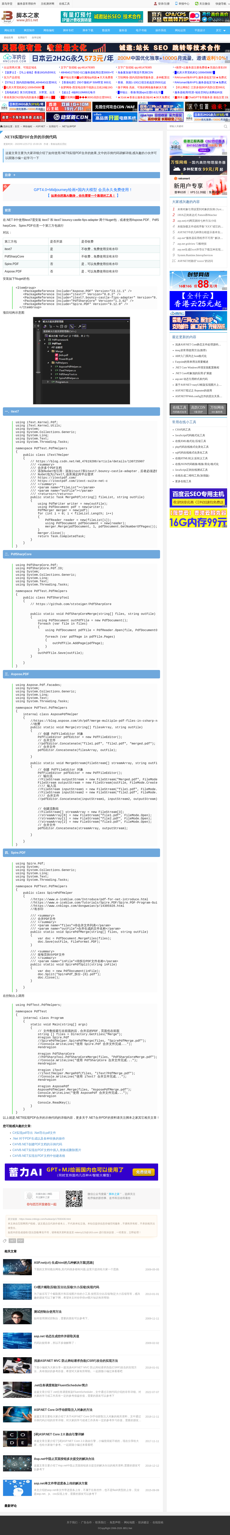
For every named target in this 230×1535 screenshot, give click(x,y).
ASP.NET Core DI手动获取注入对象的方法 (63, 1409)
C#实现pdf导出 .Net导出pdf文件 (34, 1132)
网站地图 (129, 1522)
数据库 (106, 30)
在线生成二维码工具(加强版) (192, 475)
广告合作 (86, 1522)
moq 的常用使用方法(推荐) (191, 350)
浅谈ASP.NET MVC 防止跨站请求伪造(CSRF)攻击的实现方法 (76, 1360)
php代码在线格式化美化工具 (192, 446)
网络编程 (49, 30)
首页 (17, 126)
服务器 (123, 30)
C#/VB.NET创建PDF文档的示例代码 (37, 1144)
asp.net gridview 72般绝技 (192, 243)
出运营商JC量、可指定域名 (20, 67)
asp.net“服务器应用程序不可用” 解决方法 (201, 238)
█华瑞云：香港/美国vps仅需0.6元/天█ (140, 92)
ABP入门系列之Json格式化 (191, 356)
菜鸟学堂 (7, 3)
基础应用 (8, 37)
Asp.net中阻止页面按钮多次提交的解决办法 (64, 1458)
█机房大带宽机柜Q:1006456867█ (195, 72)
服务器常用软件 (26, 3)
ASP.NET (40, 126)
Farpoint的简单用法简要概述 (191, 361)
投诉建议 (143, 1522)
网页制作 (29, 30)
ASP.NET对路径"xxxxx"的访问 (195, 261)
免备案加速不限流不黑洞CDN (135, 72)
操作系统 (160, 30)
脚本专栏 (68, 30)
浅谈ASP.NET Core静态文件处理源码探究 (199, 344)
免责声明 (115, 1522)
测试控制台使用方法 (48, 1311)
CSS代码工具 (183, 429)
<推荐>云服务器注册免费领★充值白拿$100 (201, 67)
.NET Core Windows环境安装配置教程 (197, 367)
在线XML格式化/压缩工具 (190, 441)
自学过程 (36, 37)
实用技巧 (22, 37)
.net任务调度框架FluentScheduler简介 (61, 1385)
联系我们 (100, 1522)
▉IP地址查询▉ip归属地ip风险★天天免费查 (87, 77)
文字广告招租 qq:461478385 (78, 67)
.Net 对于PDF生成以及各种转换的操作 (38, 1138)
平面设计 (200, 30)
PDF (20, 1240)
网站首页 (9, 30)
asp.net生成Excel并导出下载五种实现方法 (201, 249)
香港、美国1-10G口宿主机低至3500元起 (142, 82)
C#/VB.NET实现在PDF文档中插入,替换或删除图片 (46, 1150)
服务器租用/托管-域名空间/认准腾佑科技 (199, 92)
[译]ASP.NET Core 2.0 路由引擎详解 (59, 1434)
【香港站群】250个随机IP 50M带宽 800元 (86, 82)
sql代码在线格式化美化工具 (191, 452)
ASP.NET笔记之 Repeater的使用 (193, 390)
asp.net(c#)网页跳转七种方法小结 (196, 220)
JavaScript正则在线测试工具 (191, 469)
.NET (12, 1240)
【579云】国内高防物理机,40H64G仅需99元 (30, 82)
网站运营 (180, 30)
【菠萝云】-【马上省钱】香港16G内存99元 (30, 72)
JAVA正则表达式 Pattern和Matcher (197, 215)
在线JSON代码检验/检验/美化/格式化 (197, 464)
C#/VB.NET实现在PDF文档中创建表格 (38, 1155)
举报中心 (184, 3)
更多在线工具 (183, 481)
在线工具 (64, 3)
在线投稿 (158, 1522)
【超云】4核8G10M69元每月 (78, 92)
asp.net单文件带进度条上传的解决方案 (61, 1483)
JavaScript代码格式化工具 (190, 435)
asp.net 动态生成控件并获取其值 (56, 1336)
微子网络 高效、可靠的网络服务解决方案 (142, 87)
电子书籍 (141, 30)
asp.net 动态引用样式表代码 (191, 379)
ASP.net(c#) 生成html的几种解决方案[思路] (64, 1262)
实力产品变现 (12, 77)
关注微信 (204, 3)
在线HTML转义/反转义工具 (191, 458)
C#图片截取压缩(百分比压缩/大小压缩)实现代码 (66, 1287)
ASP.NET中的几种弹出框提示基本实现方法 (202, 232)
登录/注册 (164, 3)
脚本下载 (88, 30)
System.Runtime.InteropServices (195, 255)
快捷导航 (223, 3)
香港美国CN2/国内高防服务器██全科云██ (29, 97)
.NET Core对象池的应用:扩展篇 (193, 373)
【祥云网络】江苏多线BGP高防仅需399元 (200, 87)
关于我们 (72, 1522)
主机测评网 (47, 3)
